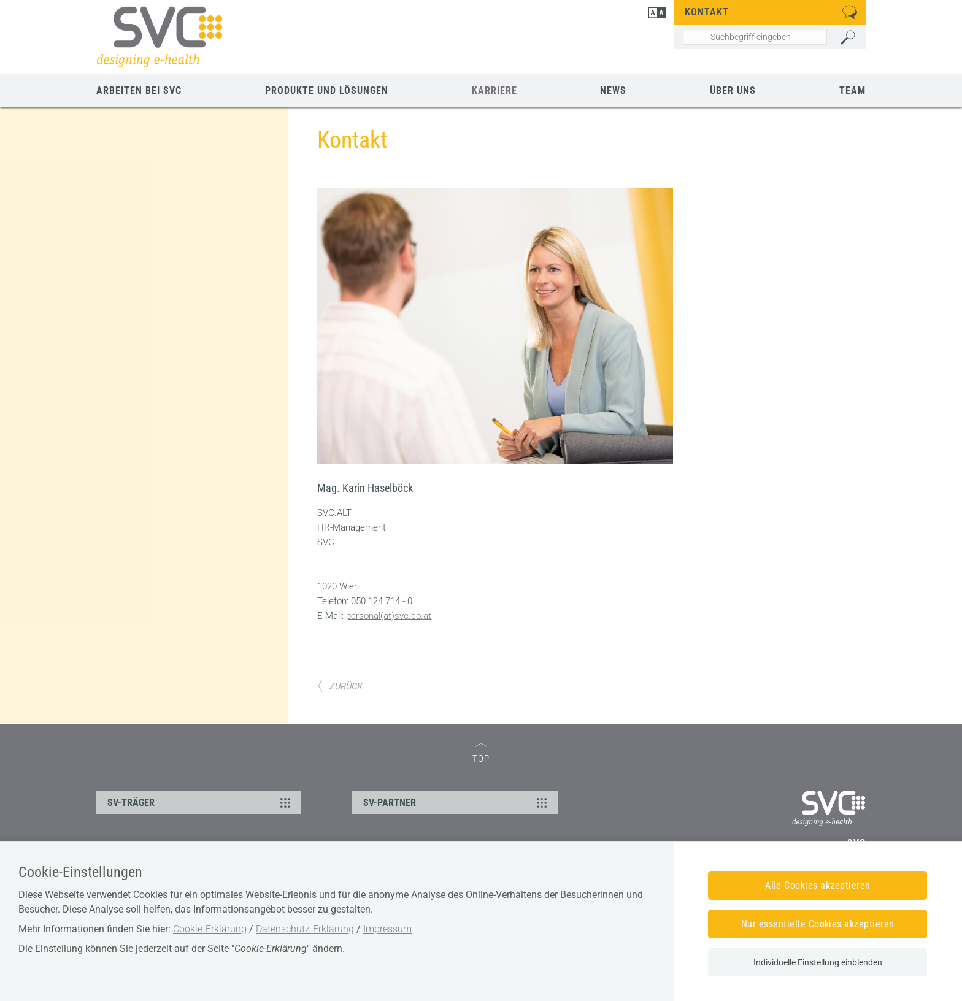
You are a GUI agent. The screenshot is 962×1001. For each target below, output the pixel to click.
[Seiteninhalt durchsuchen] (755, 37)
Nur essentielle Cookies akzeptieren (818, 924)
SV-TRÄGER (200, 802)
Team (852, 90)
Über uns (733, 90)
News (613, 90)
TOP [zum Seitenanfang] (481, 753)
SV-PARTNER (456, 802)
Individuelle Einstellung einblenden (817, 962)
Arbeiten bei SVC (139, 90)
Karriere (494, 90)
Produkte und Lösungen (326, 90)
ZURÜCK (340, 686)
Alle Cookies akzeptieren (818, 885)
